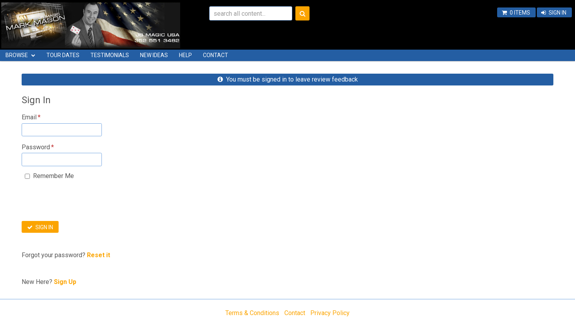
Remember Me (53, 176)
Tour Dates (62, 55)
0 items (520, 12)
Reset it (98, 255)
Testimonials (109, 55)
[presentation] (81, 202)
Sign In (557, 12)
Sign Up (65, 282)
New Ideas (154, 55)
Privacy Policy (330, 313)
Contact (215, 55)
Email (29, 117)
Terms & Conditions (252, 313)
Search (302, 13)
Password (36, 147)
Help (185, 55)
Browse (17, 55)
